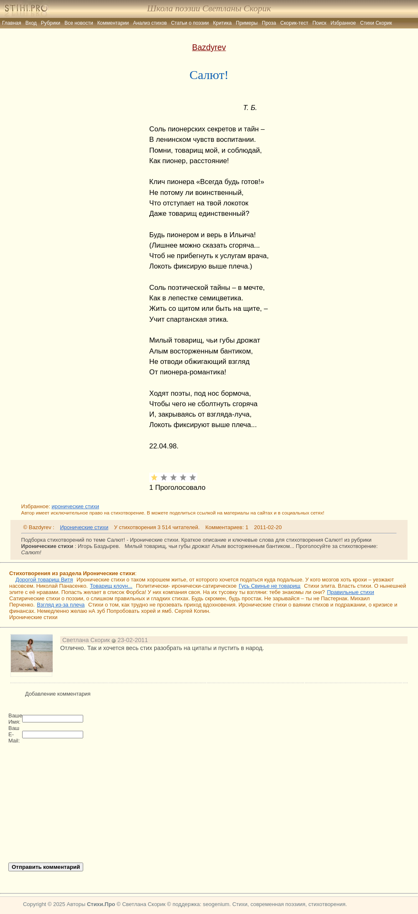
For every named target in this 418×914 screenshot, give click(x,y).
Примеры (246, 23)
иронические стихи (75, 506)
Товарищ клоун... (111, 586)
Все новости (78, 23)
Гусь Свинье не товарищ (269, 586)
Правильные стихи (350, 592)
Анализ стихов (150, 23)
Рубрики (50, 23)
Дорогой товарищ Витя (44, 579)
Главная (11, 23)
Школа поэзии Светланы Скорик (209, 8)
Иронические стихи (84, 527)
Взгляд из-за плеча (60, 605)
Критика (222, 23)
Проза (269, 23)
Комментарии (113, 23)
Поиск (319, 23)
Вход (31, 23)
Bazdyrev (209, 47)
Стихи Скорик (376, 23)
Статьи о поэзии (190, 23)
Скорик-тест (294, 23)
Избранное (343, 23)
